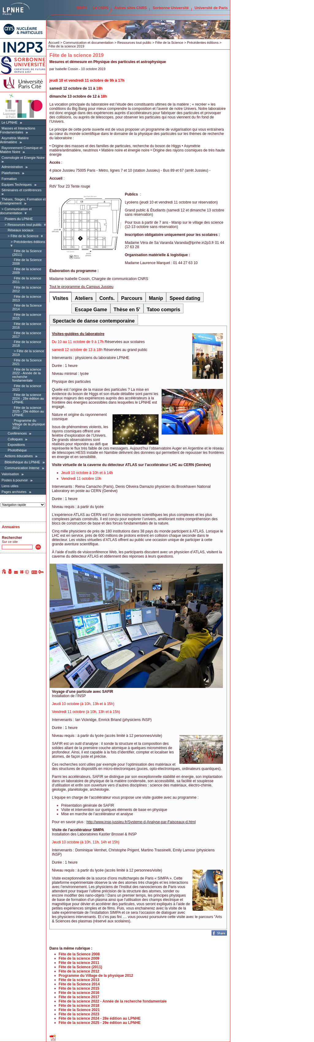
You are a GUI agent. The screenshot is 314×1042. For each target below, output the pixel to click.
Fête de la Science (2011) (80, 967)
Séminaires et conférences (21, 190)
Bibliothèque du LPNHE (22, 462)
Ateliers (84, 298)
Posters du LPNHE (19, 219)
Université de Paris (211, 8)
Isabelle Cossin (66, 69)
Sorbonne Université (171, 8)
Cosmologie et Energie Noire (23, 157)
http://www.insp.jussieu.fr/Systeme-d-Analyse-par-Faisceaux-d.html (141, 822)
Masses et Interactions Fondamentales (17, 130)
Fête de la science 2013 (79, 980)
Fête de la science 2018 (79, 1005)
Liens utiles (10, 486)
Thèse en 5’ (126, 309)
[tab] (60, 297)
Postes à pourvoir (15, 480)
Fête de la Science (24, 236)
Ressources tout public (24, 224)
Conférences (18, 433)
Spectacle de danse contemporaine (94, 320)
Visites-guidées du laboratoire (78, 334)
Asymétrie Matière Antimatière (14, 140)
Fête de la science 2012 (79, 971)
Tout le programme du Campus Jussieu (81, 287)
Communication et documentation (16, 211)
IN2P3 (82, 8)
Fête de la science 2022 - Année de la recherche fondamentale (26, 375)
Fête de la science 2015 (79, 988)
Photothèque (17, 450)
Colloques (15, 439)
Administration (12, 167)
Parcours (131, 298)
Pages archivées (14, 492)
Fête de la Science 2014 (79, 984)
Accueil (53, 42)
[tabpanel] (138, 627)
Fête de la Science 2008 (79, 954)
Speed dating (185, 298)
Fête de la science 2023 (79, 1014)
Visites (60, 298)
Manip (156, 298)
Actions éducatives (19, 456)
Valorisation (10, 474)
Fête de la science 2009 (79, 958)
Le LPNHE (9, 122)
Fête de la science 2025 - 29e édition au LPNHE (28, 411)
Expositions (16, 444)
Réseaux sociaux (20, 230)
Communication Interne (22, 468)
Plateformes (11, 173)
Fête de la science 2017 (79, 997)
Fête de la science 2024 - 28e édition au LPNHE (28, 398)
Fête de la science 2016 (79, 993)
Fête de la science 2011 (79, 963)
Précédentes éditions (29, 242)
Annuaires (11, 527)
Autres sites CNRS (130, 8)
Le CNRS (100, 8)
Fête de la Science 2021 (79, 1010)
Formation (9, 179)
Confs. (107, 298)
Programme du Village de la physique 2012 (28, 424)
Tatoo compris (163, 309)
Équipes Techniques (17, 184)
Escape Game (91, 309)
